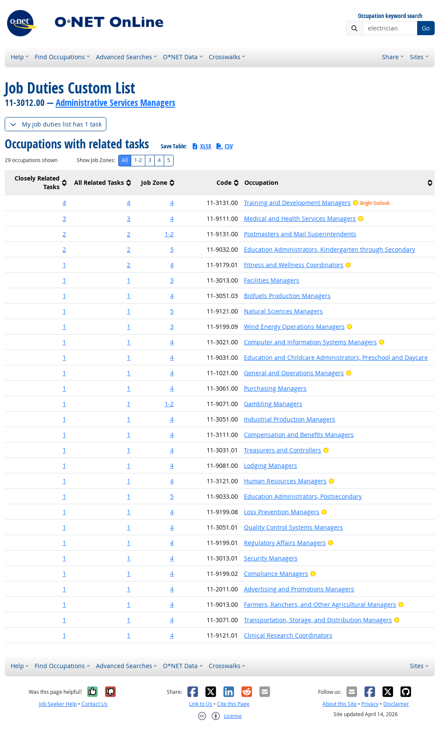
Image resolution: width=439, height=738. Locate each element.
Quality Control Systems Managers (293, 527)
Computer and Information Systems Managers (310, 342)
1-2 (138, 160)
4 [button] (64, 203)
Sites (417, 57)
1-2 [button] (169, 234)
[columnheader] (37, 183)
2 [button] (64, 234)
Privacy (370, 704)
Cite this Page (233, 704)
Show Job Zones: (96, 160)
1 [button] (64, 265)
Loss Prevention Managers (281, 512)
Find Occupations (60, 57)
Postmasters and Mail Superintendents (300, 234)
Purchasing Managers (275, 388)
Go (426, 28)
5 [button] (172, 249)
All (125, 160)
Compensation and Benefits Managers (299, 435)
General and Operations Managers (294, 373)
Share (390, 57)
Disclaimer (396, 704)
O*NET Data (180, 57)
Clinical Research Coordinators (288, 635)
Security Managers (271, 558)
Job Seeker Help (58, 704)
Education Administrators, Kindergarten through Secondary (329, 249)
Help (17, 57)
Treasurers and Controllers (282, 450)
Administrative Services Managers (115, 102)
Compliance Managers (276, 573)
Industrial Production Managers (289, 419)
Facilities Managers (271, 280)
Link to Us (200, 704)
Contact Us (94, 704)
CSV (224, 146)
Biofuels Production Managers (287, 296)
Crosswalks (225, 57)
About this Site (339, 704)
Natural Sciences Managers (283, 311)
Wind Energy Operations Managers (294, 326)
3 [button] (64, 218)
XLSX (201, 146)
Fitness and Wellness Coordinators (293, 265)
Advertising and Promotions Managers (299, 589)
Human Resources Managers (285, 481)
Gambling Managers (273, 404)
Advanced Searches (124, 57)
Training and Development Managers (297, 203)
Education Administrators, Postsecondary (303, 496)
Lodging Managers (270, 465)
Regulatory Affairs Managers (285, 543)
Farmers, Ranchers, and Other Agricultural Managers (320, 604)
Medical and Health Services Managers (300, 218)
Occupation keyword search (390, 16)
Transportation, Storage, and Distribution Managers (318, 620)
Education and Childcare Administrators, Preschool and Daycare (336, 357)
